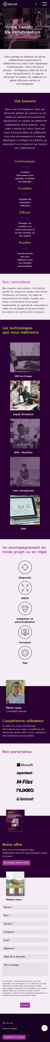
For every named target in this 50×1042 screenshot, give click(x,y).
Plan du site (7, 1023)
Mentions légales (9, 1028)
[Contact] (36, 4)
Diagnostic (25, 577)
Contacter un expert (14, 1037)
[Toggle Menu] (44, 3)
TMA (25, 663)
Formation (25, 642)
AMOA (25, 598)
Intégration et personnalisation (25, 620)
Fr (39, 12)
